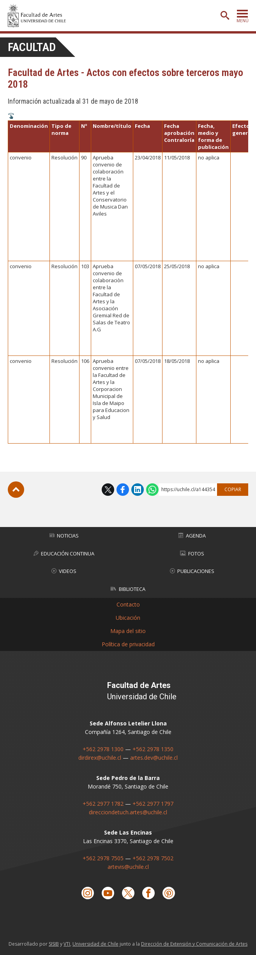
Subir (16, 489)
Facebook (123, 490)
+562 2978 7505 (103, 858)
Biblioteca (128, 588)
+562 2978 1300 (103, 749)
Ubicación (128, 617)
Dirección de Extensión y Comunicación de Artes (194, 944)
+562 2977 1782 (103, 803)
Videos (63, 571)
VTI (67, 944)
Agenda (192, 535)
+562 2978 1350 (152, 749)
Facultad (32, 47)
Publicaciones (192, 571)
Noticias (64, 535)
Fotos (192, 553)
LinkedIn (137, 489)
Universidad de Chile (95, 944)
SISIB (54, 944)
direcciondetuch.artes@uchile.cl (128, 812)
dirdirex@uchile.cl (99, 757)
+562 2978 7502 (152, 858)
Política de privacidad (128, 644)
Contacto (128, 604)
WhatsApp (152, 489)
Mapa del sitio (128, 631)
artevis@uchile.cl (128, 866)
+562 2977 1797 (152, 803)
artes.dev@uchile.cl (154, 757)
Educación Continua (64, 553)
